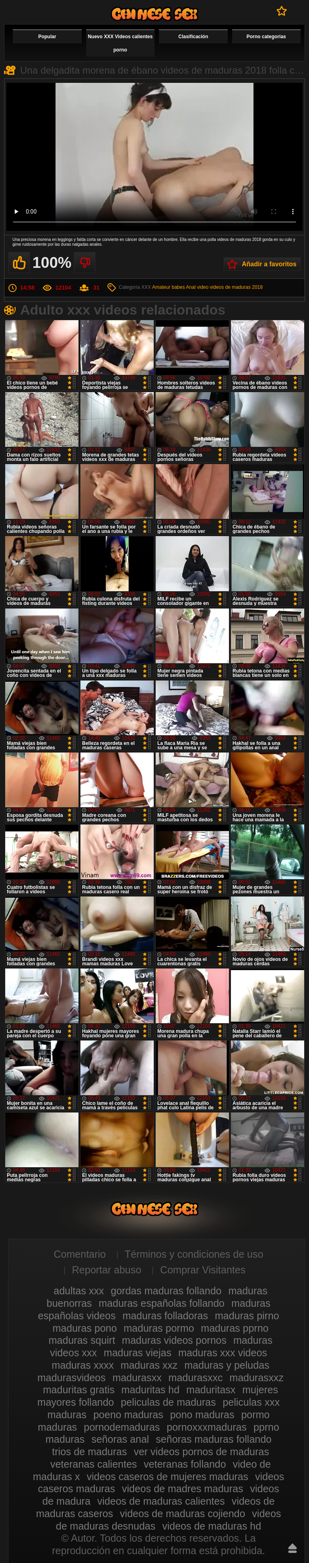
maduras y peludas (226, 1365)
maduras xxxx (82, 1365)
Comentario (80, 1254)
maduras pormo (159, 1328)
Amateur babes (168, 287)
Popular (47, 36)
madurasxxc (196, 1377)
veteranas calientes (93, 1464)
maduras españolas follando (162, 1303)
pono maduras (202, 1414)
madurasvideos (71, 1377)
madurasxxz (256, 1377)
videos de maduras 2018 (236, 287)
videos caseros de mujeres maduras (167, 1476)
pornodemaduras (122, 1427)
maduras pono (85, 1328)
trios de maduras (89, 1451)
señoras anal (120, 1439)
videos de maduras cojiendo (182, 1513)
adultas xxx (79, 1290)
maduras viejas (137, 1352)
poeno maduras (128, 1414)
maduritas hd (151, 1389)
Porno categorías (266, 36)
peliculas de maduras (168, 1402)
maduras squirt (82, 1340)
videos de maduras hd (211, 1526)
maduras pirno (247, 1315)
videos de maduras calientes (161, 1501)
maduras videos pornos (174, 1340)
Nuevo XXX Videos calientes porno (120, 43)
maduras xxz (149, 1365)
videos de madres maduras (182, 1488)
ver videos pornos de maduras (201, 1451)
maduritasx (210, 1389)
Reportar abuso (106, 1269)
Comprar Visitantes (202, 1269)
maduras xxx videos (222, 1352)
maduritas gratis (79, 1389)
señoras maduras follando (214, 1439)
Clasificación (193, 36)
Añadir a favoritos (269, 264)
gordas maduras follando (166, 1290)
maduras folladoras (165, 1315)
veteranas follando (185, 1464)
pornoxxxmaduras (207, 1427)
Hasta (292, 1548)
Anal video (197, 287)
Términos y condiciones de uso (194, 1254)
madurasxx (136, 1377)
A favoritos (282, 11)
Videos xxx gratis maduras (154, 14)
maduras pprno (234, 1328)
